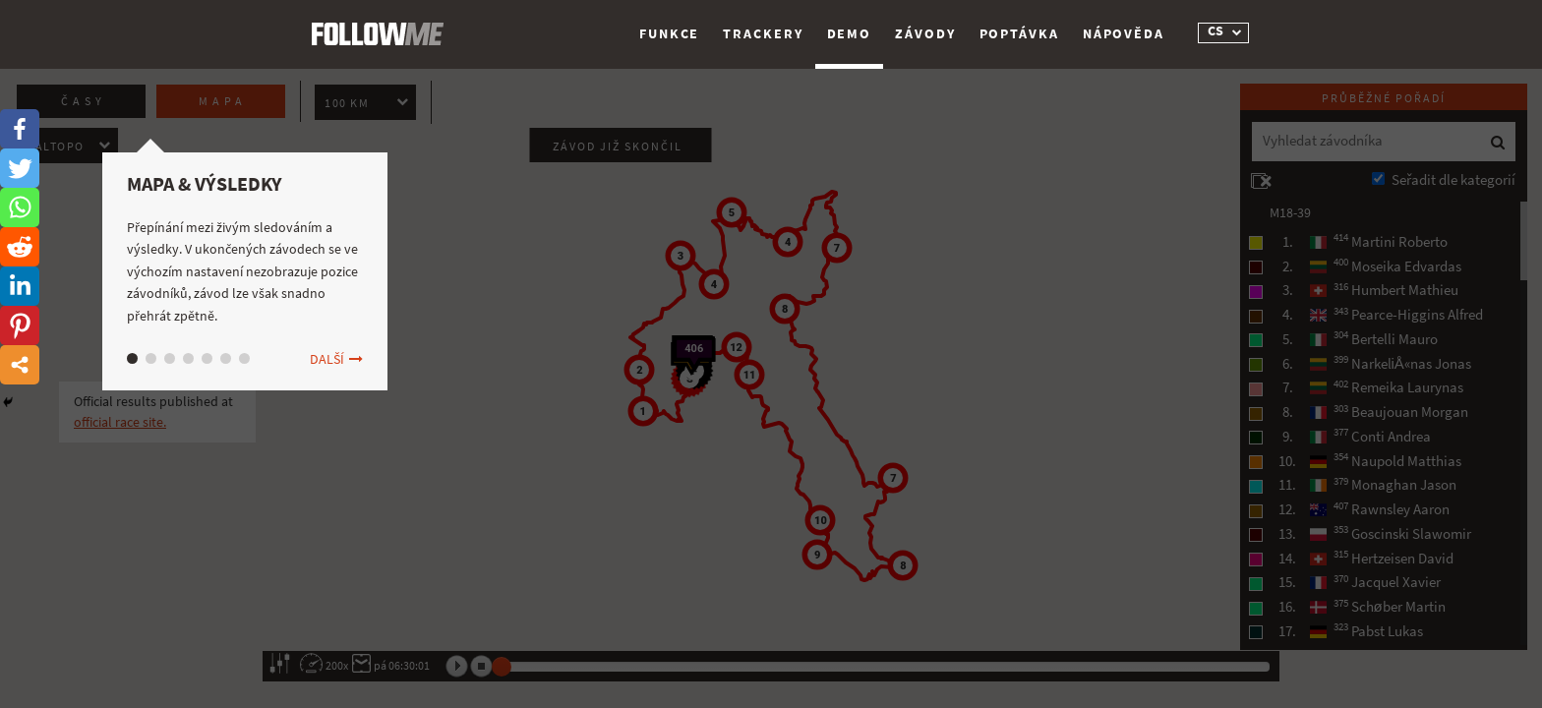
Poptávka (1019, 34)
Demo (849, 34)
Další (327, 359)
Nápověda (1123, 34)
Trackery (762, 34)
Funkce (669, 34)
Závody (925, 34)
